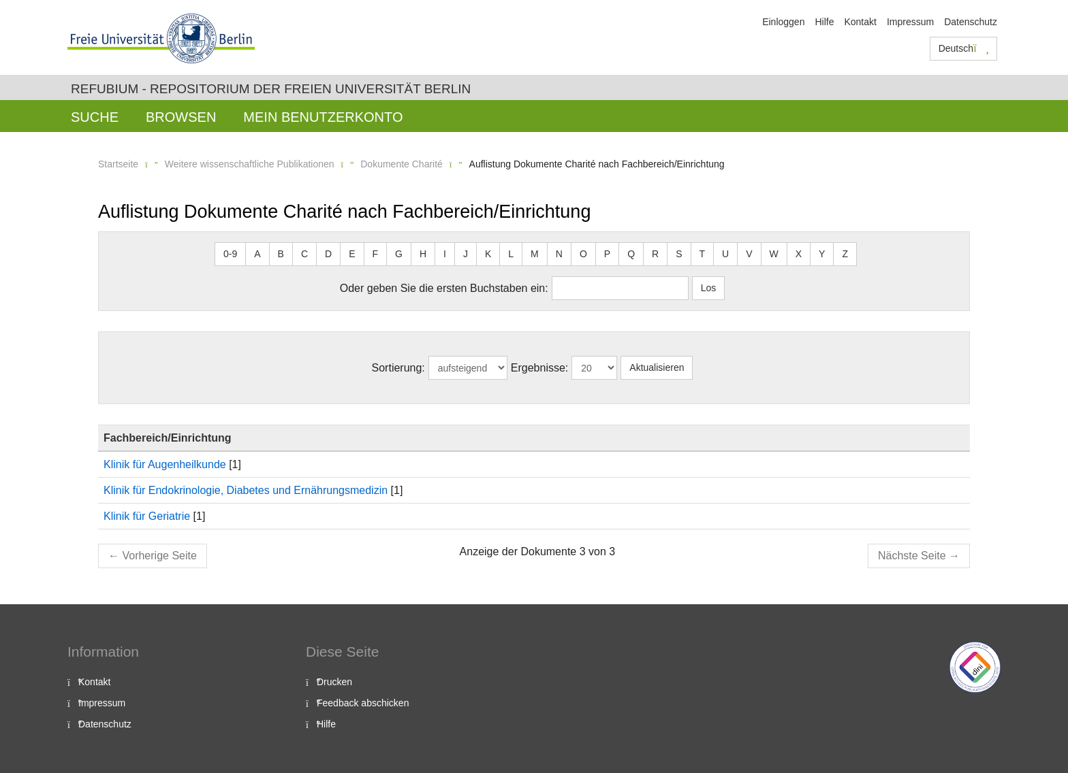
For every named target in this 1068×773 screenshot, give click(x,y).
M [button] (535, 253)
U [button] (725, 253)
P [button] (607, 253)
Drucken (334, 681)
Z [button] (845, 253)
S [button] (679, 253)
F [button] (376, 253)
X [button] (799, 253)
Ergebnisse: (540, 368)
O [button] (583, 253)
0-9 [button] (230, 253)
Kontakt (860, 21)
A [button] (257, 253)
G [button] (399, 253)
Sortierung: (398, 368)
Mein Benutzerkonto (323, 117)
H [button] (423, 253)
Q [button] (631, 253)
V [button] (749, 253)
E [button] (352, 253)
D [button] (328, 253)
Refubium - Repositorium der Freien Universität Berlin (271, 89)
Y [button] (822, 253)
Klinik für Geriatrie (147, 516)
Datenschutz (970, 21)
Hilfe (824, 21)
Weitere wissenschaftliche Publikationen (249, 164)
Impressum (910, 21)
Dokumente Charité (401, 164)
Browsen (181, 117)
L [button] (511, 253)
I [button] (444, 253)
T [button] (703, 253)
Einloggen (783, 21)
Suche (95, 117)
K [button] (488, 253)
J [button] (465, 253)
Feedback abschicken (363, 702)
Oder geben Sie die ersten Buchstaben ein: (444, 288)
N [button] (559, 253)
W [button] (774, 253)
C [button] (304, 253)
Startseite (118, 164)
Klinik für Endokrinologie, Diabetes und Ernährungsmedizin (246, 490)
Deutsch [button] (964, 48)
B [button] (281, 253)
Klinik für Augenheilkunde (165, 464)
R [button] (655, 253)
